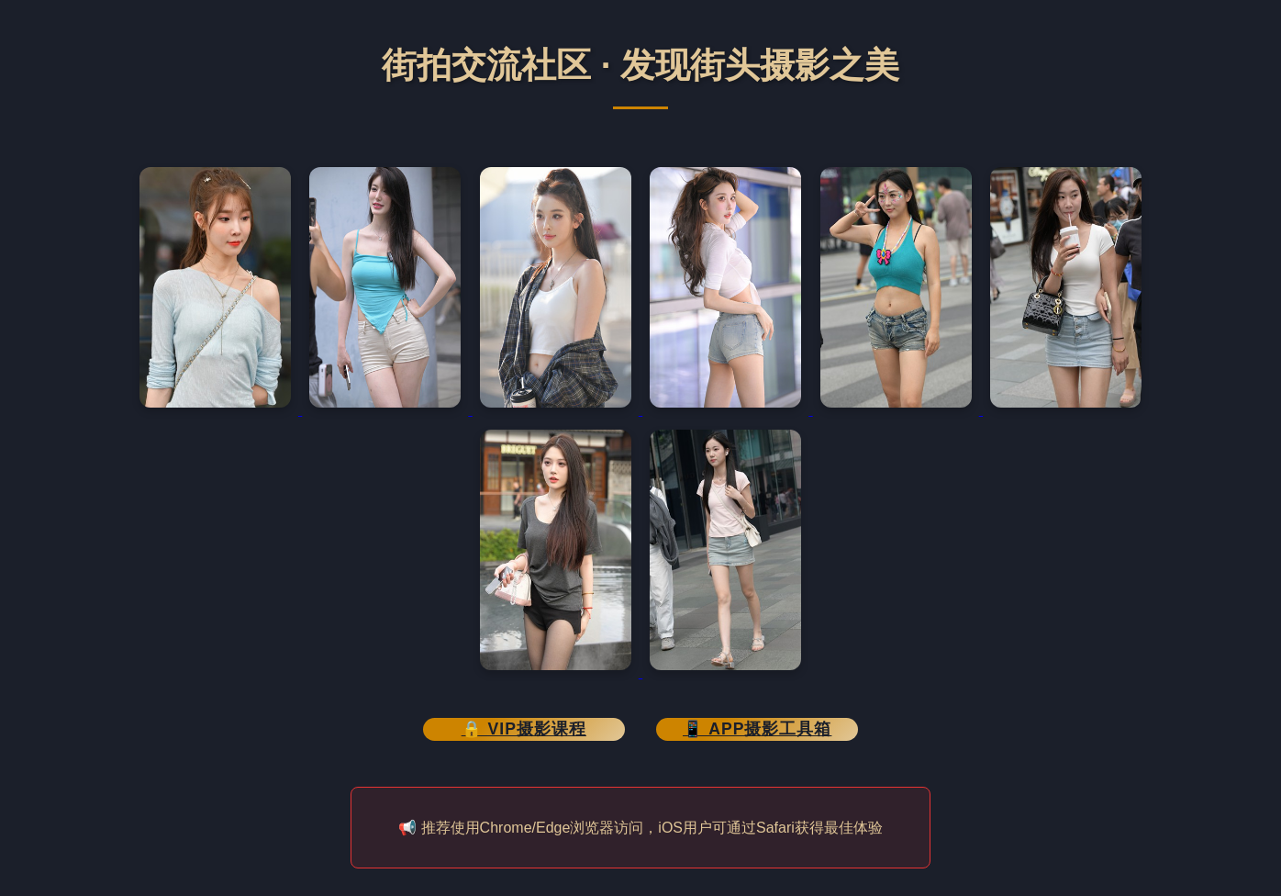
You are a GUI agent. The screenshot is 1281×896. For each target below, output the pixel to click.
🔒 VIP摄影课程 (524, 729)
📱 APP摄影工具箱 (757, 729)
